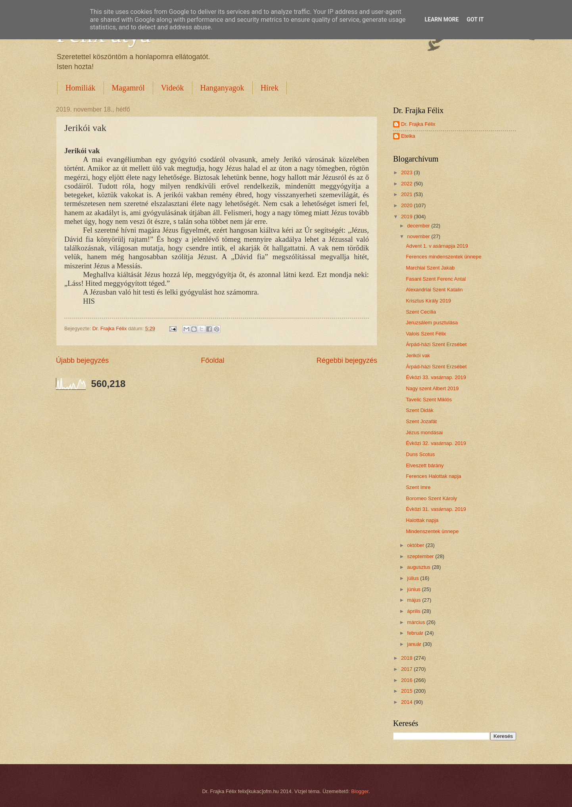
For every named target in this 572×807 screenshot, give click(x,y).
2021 (407, 194)
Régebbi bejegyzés (347, 360)
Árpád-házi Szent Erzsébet (436, 344)
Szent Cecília (421, 312)
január (414, 644)
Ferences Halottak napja (433, 476)
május (414, 600)
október (416, 545)
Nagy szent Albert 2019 (432, 388)
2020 (407, 205)
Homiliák (80, 87)
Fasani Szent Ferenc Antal (436, 279)
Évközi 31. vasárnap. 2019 (436, 509)
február (415, 633)
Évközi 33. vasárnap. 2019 (436, 377)
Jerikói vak (418, 355)
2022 (407, 184)
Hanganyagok (222, 87)
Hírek (270, 87)
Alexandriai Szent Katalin (434, 290)
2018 (407, 658)
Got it (475, 19)
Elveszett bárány (424, 465)
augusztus (419, 567)
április (414, 611)
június (414, 589)
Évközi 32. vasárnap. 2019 (436, 443)
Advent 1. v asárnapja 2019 (437, 246)
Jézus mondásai (424, 432)
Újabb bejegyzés (82, 360)
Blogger (360, 791)
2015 (407, 691)
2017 (407, 669)
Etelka (408, 136)
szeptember (421, 556)
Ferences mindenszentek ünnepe (443, 257)
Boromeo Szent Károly (431, 498)
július (413, 578)
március (416, 622)
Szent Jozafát (421, 421)
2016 (407, 680)
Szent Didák (419, 410)
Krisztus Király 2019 (428, 301)
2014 (407, 702)
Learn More (441, 19)
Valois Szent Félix (426, 334)
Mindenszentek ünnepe (432, 531)
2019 (407, 217)
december (419, 226)
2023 (407, 172)
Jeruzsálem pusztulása (432, 322)
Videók (172, 87)
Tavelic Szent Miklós (429, 400)
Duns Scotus (420, 454)
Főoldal (212, 360)
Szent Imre (418, 487)
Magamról (128, 87)
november (419, 236)
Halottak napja (422, 520)
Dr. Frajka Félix (418, 124)
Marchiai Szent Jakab (430, 268)
